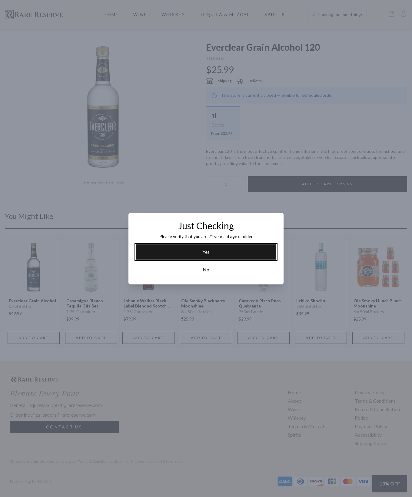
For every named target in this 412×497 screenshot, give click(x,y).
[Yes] (206, 252)
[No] (206, 269)
